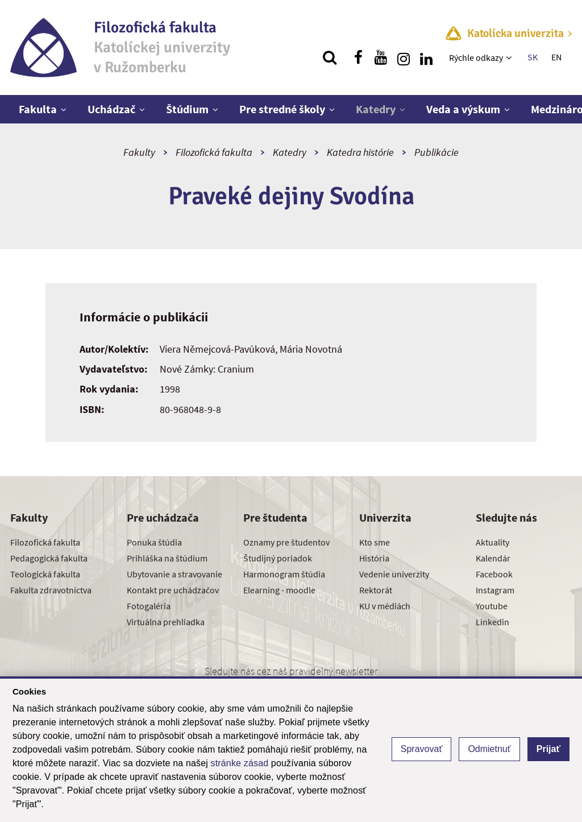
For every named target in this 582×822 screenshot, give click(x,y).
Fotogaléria (149, 606)
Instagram (495, 590)
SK (532, 57)
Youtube (492, 606)
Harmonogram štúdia (284, 574)
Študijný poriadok (277, 558)
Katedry (376, 109)
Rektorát (375, 590)
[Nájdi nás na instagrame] (403, 57)
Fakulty (139, 152)
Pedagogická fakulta (49, 558)
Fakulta (38, 109)
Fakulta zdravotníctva (51, 590)
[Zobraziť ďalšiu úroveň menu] (510, 57)
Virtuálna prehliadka (166, 621)
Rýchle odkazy (476, 57)
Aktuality (492, 542)
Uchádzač (111, 109)
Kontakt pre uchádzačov (173, 590)
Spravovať (422, 749)
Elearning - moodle (279, 590)
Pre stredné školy (282, 109)
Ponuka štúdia (154, 542)
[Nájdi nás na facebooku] (358, 57)
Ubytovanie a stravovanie (174, 574)
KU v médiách (384, 606)
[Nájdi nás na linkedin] (426, 57)
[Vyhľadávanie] (329, 57)
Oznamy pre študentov (286, 542)
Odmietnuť (489, 749)
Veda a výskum (463, 109)
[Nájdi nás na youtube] (380, 57)
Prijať (548, 749)
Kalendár (493, 558)
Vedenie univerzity (394, 574)
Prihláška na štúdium (167, 558)
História (374, 558)
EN (556, 57)
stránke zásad (240, 763)
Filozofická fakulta (214, 152)
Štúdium (187, 109)
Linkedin (492, 621)
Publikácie (436, 152)
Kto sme (374, 542)
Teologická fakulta (45, 574)
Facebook (494, 574)
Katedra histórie (360, 152)
